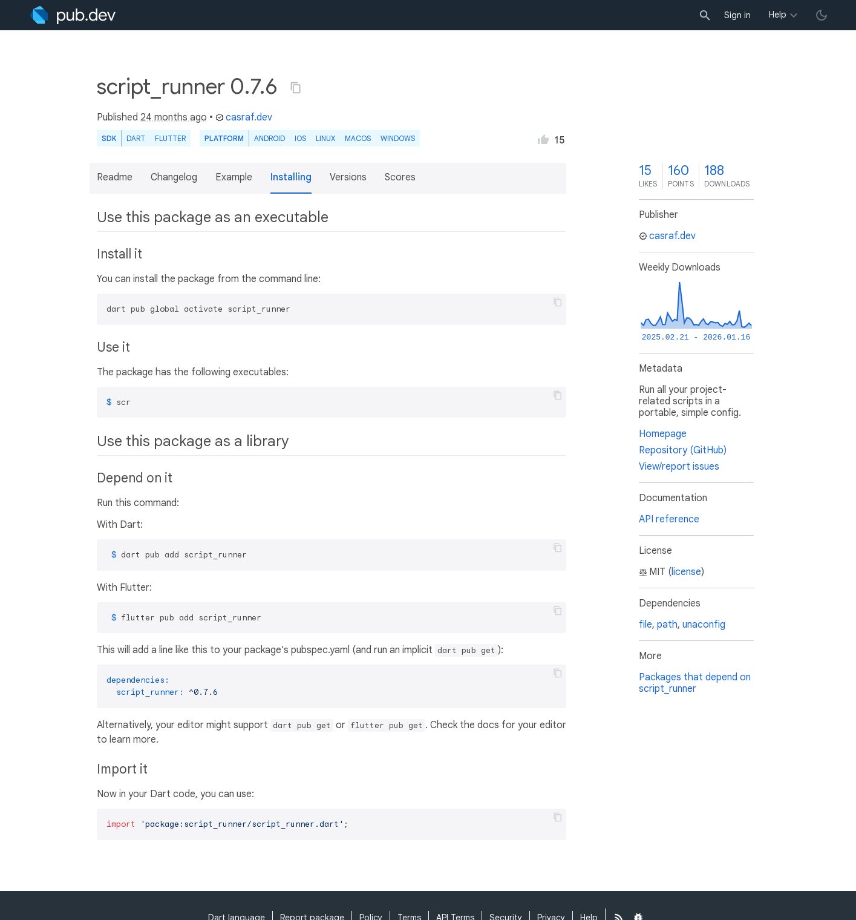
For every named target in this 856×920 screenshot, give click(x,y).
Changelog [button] (174, 177)
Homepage (663, 434)
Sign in (737, 15)
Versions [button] (348, 177)
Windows (398, 138)
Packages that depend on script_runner (695, 683)
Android (269, 138)
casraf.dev (243, 117)
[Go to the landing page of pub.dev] (73, 15)
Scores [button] (400, 177)
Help (777, 14)
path (667, 625)
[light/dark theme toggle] (821, 15)
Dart (135, 138)
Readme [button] (114, 177)
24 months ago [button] (173, 117)
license (686, 572)
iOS (300, 138)
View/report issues (679, 467)
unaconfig (703, 625)
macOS (358, 138)
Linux (325, 138)
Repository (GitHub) (683, 450)
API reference (669, 519)
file (645, 625)
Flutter (170, 138)
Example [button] (233, 177)
